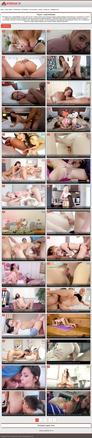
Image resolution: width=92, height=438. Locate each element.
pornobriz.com (54, 9)
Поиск (2, 9)
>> (54, 420)
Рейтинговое (16, 9)
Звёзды (40, 9)
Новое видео (8, 9)
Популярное (24, 9)
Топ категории (33, 9)
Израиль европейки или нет (46, 430)
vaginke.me (46, 9)
